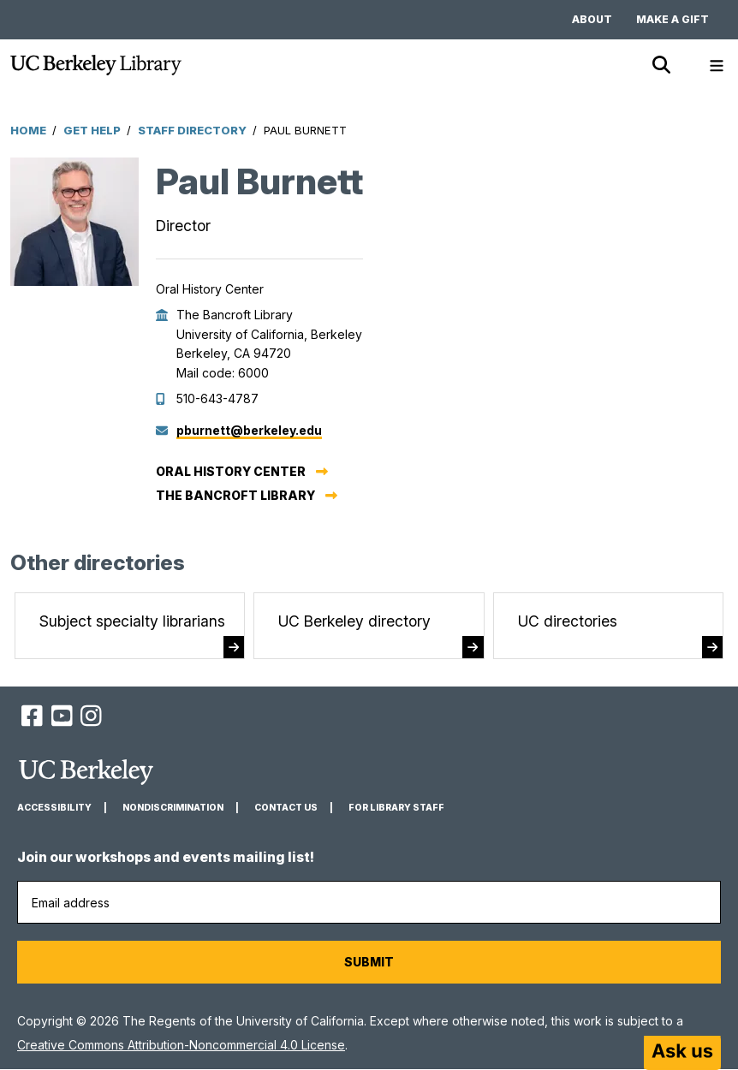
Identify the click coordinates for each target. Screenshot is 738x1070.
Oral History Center (231, 471)
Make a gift (672, 19)
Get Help (92, 130)
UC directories (567, 621)
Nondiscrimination (172, 807)
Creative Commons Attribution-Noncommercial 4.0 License (181, 1044)
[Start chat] (682, 1053)
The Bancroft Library (235, 495)
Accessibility (54, 807)
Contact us (286, 807)
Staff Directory (192, 130)
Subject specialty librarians (132, 621)
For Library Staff (396, 807)
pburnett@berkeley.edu (249, 430)
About (592, 19)
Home (28, 130)
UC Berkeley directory (354, 621)
